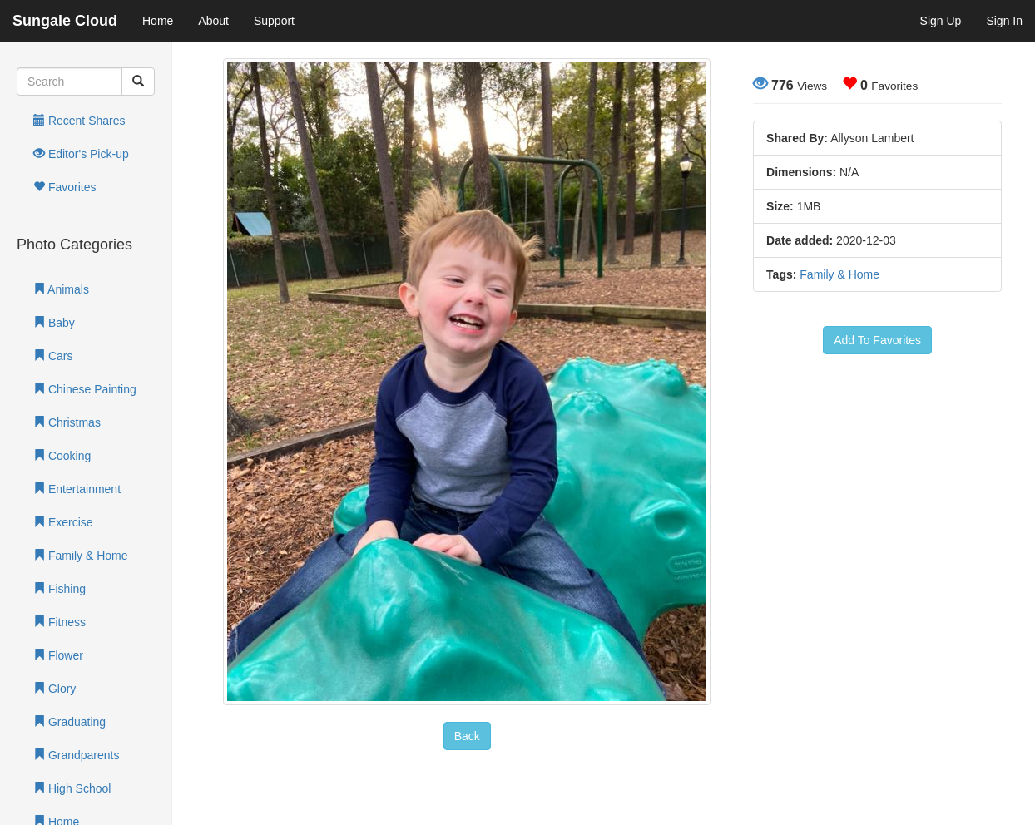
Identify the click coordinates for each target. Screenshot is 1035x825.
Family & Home (80, 555)
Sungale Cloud (64, 20)
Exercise (63, 522)
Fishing (59, 588)
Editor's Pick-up (81, 154)
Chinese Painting (84, 389)
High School (72, 788)
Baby (54, 322)
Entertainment (77, 489)
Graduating (69, 722)
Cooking (62, 455)
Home (157, 20)
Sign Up (941, 20)
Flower (58, 655)
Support (274, 20)
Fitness (59, 622)
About (213, 20)
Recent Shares (79, 120)
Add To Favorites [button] (877, 340)
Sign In (1004, 20)
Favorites (64, 187)
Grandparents (76, 755)
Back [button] (467, 736)
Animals (61, 289)
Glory (54, 688)
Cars (52, 356)
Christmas (67, 422)
